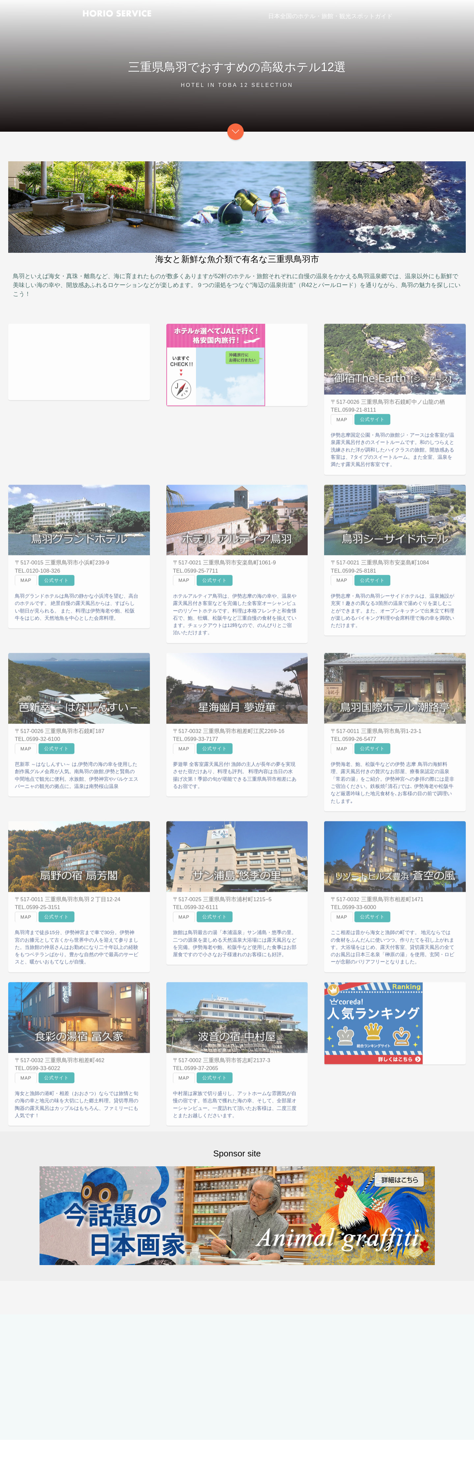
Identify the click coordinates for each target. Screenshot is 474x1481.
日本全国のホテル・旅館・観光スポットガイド (330, 16)
